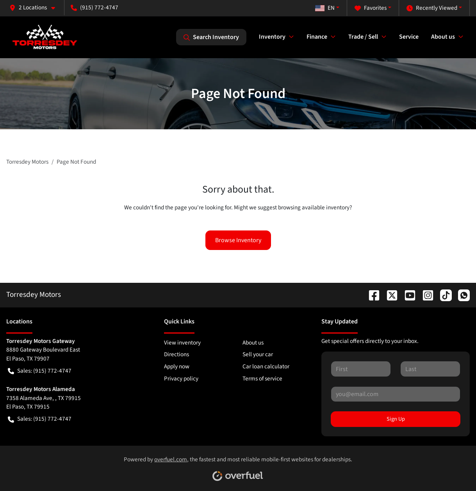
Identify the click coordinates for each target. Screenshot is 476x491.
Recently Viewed (431, 8)
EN (325, 8)
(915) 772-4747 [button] (94, 7)
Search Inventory (211, 37)
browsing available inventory (313, 207)
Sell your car (257, 354)
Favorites (371, 8)
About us (253, 342)
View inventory (182, 342)
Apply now (176, 366)
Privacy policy (181, 378)
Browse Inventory (238, 240)
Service (409, 36)
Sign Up (396, 419)
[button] (35, 7)
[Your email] (395, 394)
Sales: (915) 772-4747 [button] (39, 370)
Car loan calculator (265, 366)
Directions (176, 354)
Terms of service (262, 378)
